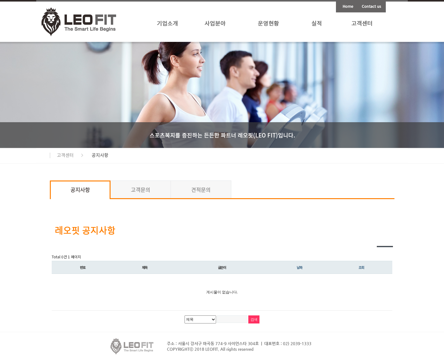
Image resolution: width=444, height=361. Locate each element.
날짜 (299, 267)
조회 (361, 267)
